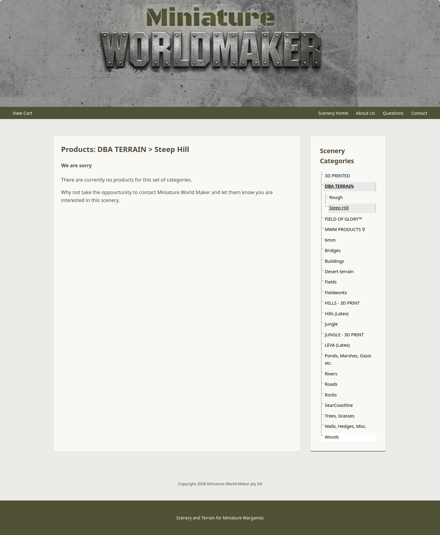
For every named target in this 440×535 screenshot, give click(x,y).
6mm (330, 240)
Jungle (331, 324)
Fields (331, 282)
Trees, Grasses (339, 416)
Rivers (331, 374)
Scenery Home (333, 113)
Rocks (331, 395)
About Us (365, 113)
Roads (331, 384)
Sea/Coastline (339, 405)
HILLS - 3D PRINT (342, 303)
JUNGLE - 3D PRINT (344, 335)
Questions (393, 113)
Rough (336, 197)
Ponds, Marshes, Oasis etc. (348, 359)
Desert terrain (339, 271)
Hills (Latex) (336, 313)
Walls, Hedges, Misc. (346, 426)
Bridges (333, 250)
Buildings (334, 261)
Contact (419, 113)
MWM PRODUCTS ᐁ (345, 229)
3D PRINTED (337, 176)
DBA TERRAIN (339, 186)
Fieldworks (336, 292)
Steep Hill (339, 208)
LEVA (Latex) (337, 345)
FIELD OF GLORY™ (343, 219)
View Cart (22, 113)
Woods (332, 437)
